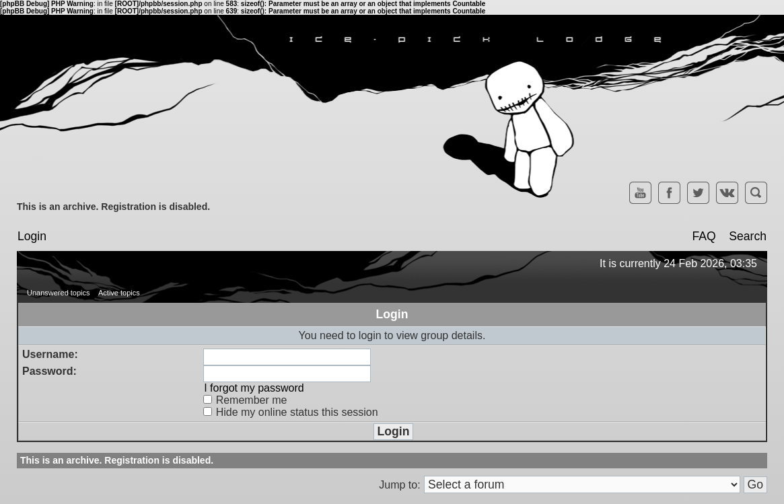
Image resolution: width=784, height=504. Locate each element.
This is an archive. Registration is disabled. (113, 206)
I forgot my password (254, 388)
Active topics (119, 293)
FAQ (703, 236)
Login (31, 236)
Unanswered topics (58, 293)
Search (748, 236)
